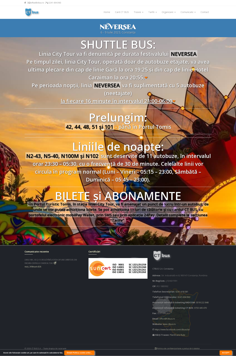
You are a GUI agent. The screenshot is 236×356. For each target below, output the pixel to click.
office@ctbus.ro (167, 318)
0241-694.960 (183, 297)
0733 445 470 (200, 307)
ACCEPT (225, 353)
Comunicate (188, 12)
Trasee (138, 12)
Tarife (152, 12)
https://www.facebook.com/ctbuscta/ (172, 329)
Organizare (169, 12)
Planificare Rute (177, 334)
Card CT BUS (122, 12)
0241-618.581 (182, 291)
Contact (205, 12)
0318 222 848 (202, 302)
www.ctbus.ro (169, 324)
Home (107, 12)
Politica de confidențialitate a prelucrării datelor (177, 348)
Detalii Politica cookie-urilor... (79, 353)
